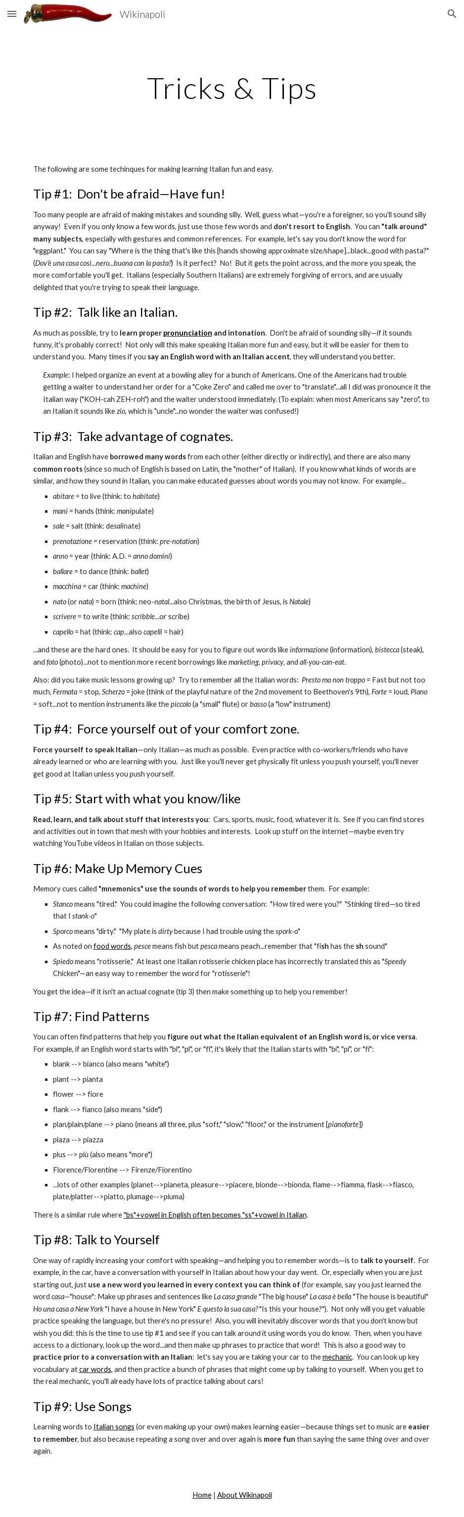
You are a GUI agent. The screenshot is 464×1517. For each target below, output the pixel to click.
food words (112, 946)
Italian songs (114, 1426)
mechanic (337, 1357)
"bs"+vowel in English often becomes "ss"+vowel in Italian (215, 1215)
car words (95, 1369)
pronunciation (187, 333)
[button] (12, 13)
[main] (232, 87)
